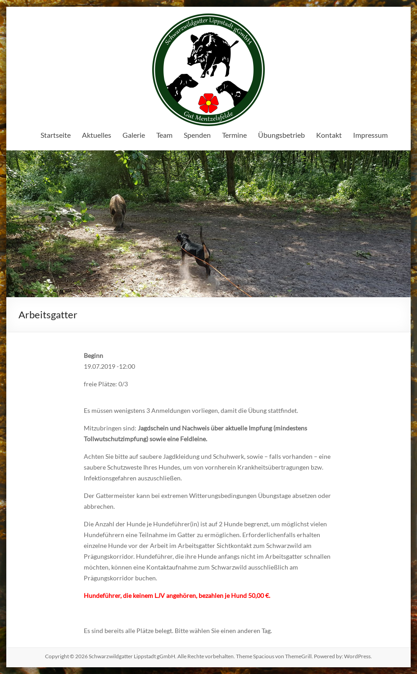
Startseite (56, 135)
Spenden (197, 135)
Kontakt (329, 135)
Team (164, 135)
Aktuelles (96, 135)
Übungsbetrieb (281, 135)
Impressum (370, 135)
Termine (234, 135)
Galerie (133, 135)
